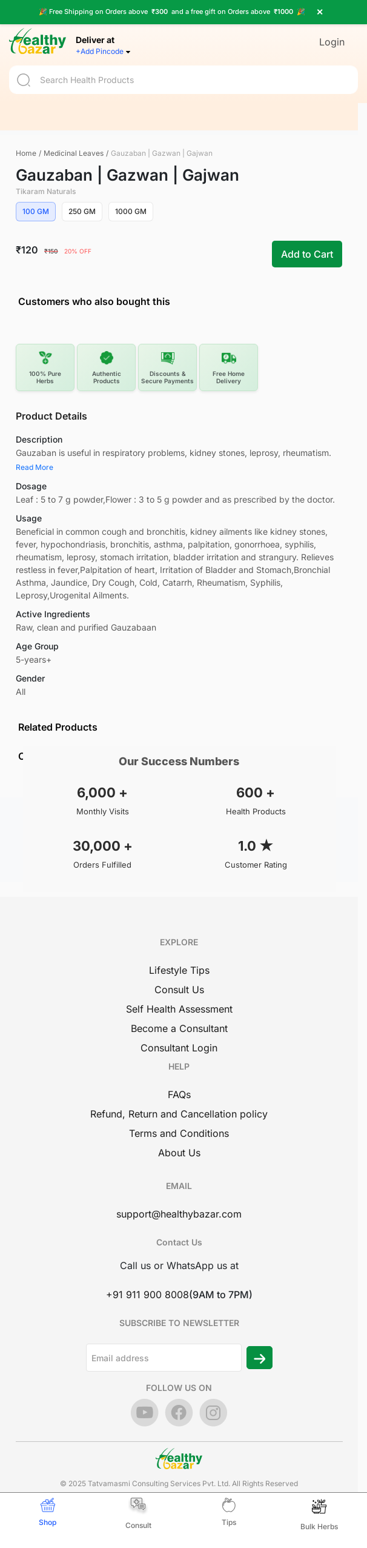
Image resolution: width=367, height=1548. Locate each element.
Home (26, 153)
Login (332, 34)
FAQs (179, 1094)
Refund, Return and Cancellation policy (179, 1114)
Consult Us (179, 989)
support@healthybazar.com (179, 1214)
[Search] (183, 72)
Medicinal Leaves (74, 153)
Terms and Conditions (179, 1133)
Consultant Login (179, 1048)
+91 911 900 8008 (147, 1294)
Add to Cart (307, 254)
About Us (179, 1153)
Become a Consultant (179, 1028)
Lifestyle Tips (179, 970)
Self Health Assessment (179, 1009)
